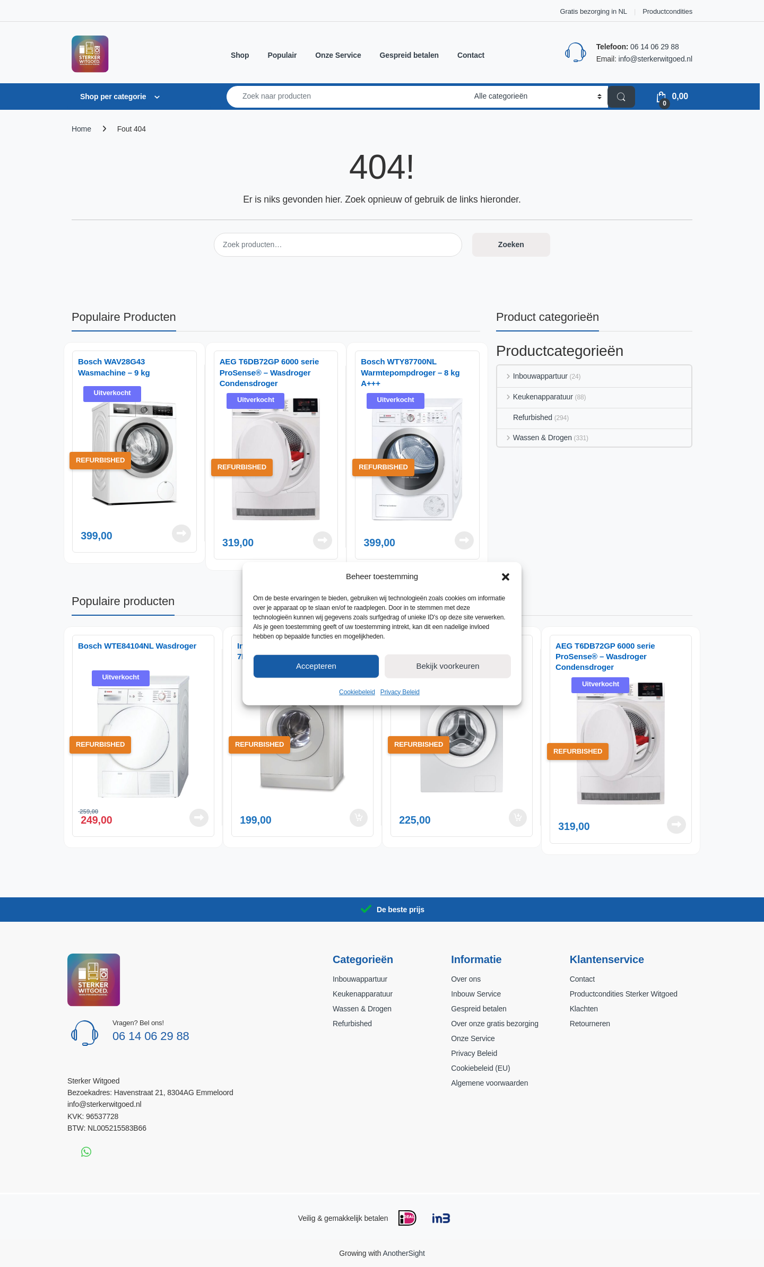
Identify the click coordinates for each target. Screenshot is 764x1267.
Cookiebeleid (357, 691)
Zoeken (511, 244)
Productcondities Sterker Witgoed (624, 994)
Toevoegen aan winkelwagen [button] (359, 818)
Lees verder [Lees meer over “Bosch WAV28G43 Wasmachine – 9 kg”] (181, 534)
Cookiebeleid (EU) (480, 1068)
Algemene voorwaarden (489, 1083)
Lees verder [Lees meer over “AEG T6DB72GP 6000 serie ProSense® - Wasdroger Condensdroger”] (322, 540)
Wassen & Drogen (534, 437)
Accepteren (316, 665)
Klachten (584, 1008)
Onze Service (338, 55)
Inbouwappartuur (532, 376)
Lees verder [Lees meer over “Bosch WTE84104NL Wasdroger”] (199, 818)
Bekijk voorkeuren (447, 665)
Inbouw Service (476, 994)
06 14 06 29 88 (654, 46)
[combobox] (347, 97)
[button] (505, 576)
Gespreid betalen (409, 55)
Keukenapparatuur (535, 396)
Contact (470, 55)
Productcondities (667, 11)
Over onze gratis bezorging (494, 1023)
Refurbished (524, 417)
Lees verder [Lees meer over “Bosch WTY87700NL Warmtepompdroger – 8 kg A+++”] (464, 540)
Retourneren (590, 1023)
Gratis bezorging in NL (593, 11)
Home (81, 129)
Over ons (466, 979)
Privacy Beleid (400, 691)
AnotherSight (403, 1253)
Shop (240, 55)
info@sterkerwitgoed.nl (655, 59)
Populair (282, 55)
